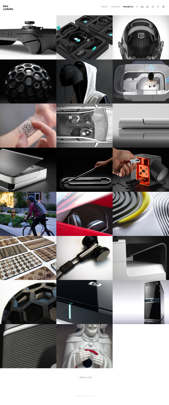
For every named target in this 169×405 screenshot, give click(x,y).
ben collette (8, 7)
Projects (128, 7)
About (104, 7)
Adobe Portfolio (89, 396)
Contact (115, 7)
